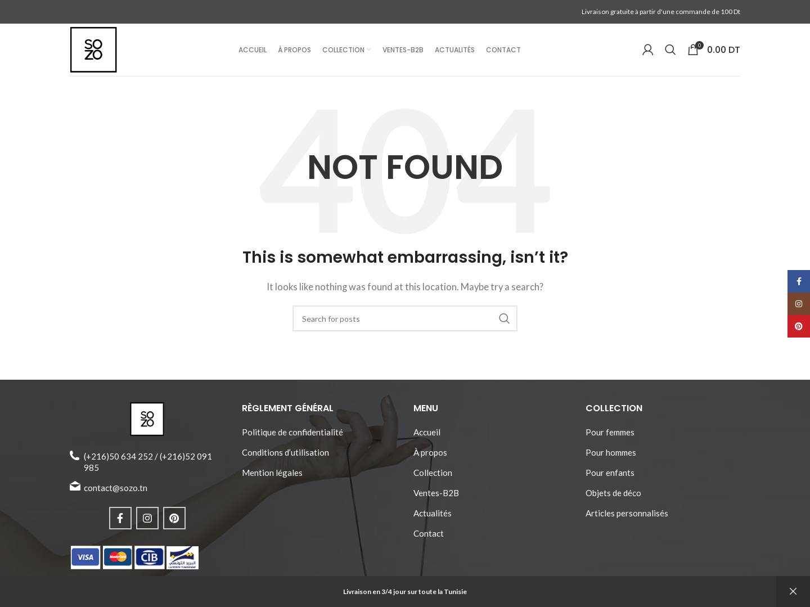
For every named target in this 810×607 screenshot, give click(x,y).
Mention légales (272, 478)
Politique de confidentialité (292, 438)
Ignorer (793, 591)
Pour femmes (610, 438)
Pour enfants (610, 478)
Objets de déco (613, 498)
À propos (430, 458)
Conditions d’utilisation (285, 458)
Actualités (432, 519)
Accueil (426, 438)
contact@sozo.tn (115, 493)
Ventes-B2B (436, 498)
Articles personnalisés (627, 519)
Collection (432, 478)
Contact (428, 539)
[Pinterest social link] (174, 523)
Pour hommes (611, 458)
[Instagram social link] (147, 523)
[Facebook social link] (120, 523)
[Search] (670, 53)
